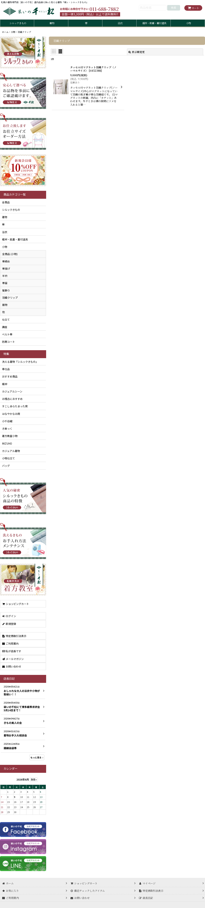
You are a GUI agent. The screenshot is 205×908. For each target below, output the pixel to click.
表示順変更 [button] (136, 52)
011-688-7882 (104, 8)
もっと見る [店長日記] (36, 757)
